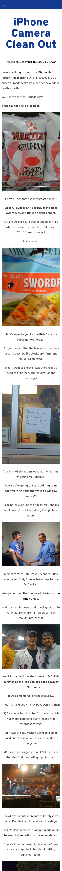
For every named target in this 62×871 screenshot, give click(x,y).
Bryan (52, 62)
